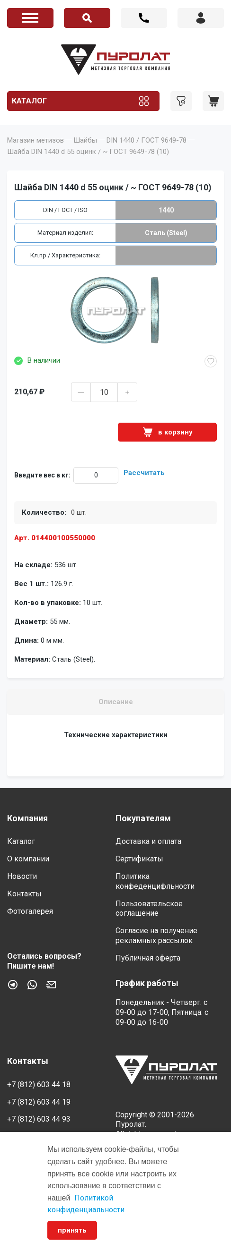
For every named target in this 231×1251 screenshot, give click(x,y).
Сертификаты (139, 858)
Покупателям (143, 818)
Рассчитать (144, 472)
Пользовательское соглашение (149, 908)
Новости (22, 876)
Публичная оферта (148, 957)
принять (72, 1230)
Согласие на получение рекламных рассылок (156, 935)
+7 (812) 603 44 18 (144, 18)
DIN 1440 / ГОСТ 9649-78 (147, 140)
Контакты (24, 893)
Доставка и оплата (148, 841)
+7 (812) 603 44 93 (39, 1119)
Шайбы (85, 140)
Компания (27, 818)
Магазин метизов (35, 140)
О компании (28, 858)
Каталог (29, 100)
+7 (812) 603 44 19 (39, 1102)
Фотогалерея (30, 911)
